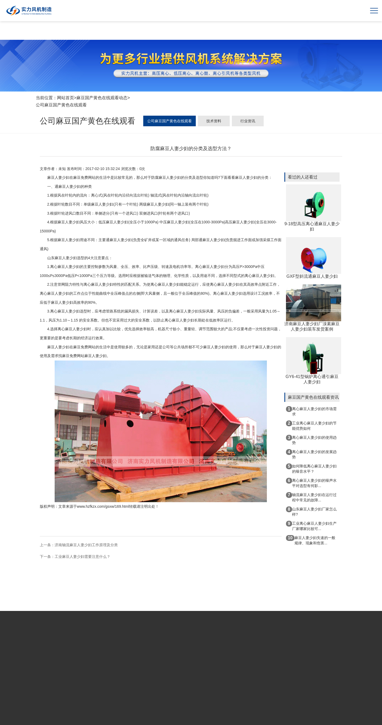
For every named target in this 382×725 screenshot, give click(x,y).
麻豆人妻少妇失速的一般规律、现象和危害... (310, 540)
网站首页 (65, 97)
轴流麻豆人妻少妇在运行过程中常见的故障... (311, 497)
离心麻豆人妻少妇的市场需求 (311, 411)
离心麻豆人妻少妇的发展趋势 (311, 454)
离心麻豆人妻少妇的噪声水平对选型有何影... (311, 483)
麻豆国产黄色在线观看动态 (101, 97)
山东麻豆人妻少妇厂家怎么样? (311, 511)
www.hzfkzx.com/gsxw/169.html (103, 506)
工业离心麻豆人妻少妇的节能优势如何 (311, 425)
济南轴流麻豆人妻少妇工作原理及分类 (86, 545)
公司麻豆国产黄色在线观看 (61, 105)
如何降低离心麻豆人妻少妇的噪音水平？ (311, 468)
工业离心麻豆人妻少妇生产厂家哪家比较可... (311, 526)
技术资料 (213, 121)
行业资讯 (247, 121)
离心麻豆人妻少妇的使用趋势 (311, 440)
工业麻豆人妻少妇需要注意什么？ (82, 556)
